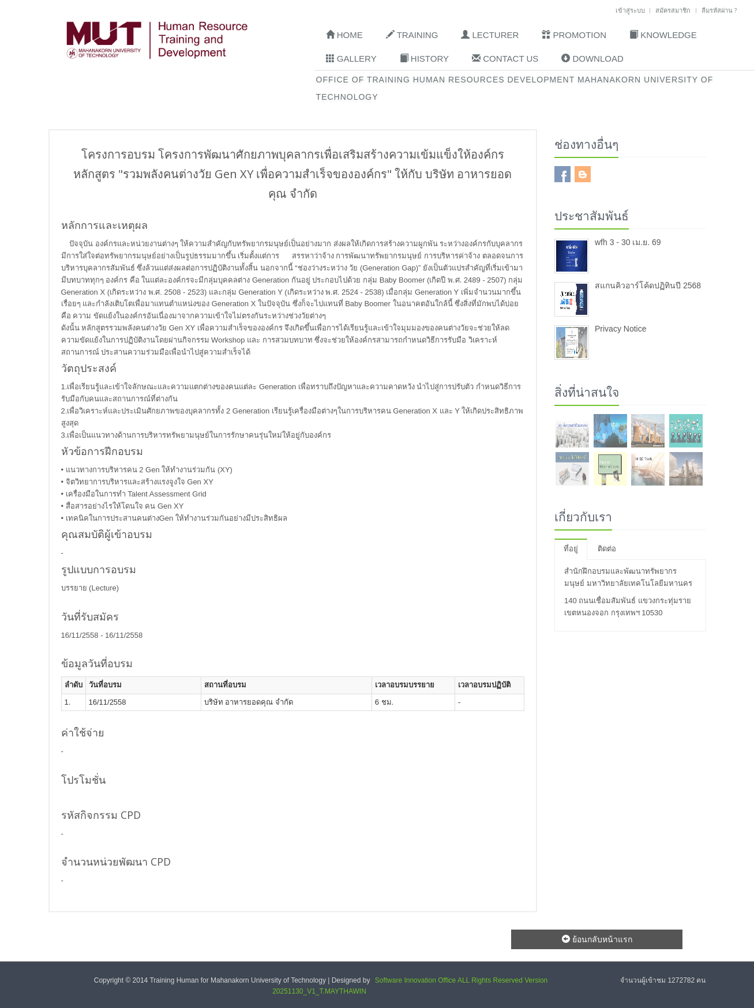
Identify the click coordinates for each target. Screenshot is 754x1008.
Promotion (574, 34)
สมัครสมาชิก (673, 10)
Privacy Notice (620, 328)
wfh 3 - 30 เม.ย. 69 (628, 242)
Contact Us (505, 58)
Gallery (351, 58)
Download (592, 58)
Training (412, 34)
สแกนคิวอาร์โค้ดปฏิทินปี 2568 (648, 285)
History (424, 58)
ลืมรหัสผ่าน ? (719, 10)
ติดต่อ (607, 548)
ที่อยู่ (571, 548)
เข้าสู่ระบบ (630, 10)
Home (344, 34)
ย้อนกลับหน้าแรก (597, 939)
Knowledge (663, 34)
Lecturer (490, 34)
